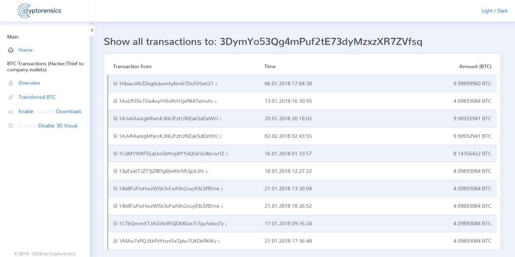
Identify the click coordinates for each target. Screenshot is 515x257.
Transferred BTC (32, 97)
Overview (24, 83)
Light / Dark (495, 10)
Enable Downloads (45, 111)
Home (20, 50)
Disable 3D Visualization (48, 125)
